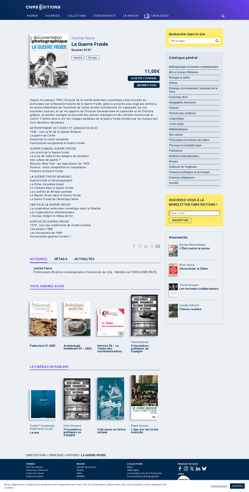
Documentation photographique (143, 476)
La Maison (131, 15)
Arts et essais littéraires (183, 72)
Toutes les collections (37, 470)
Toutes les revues (35, 473)
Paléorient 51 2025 (42, 345)
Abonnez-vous (147, 85)
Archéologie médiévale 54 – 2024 (77, 347)
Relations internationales (184, 156)
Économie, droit (178, 97)
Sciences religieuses (182, 177)
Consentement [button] (219, 486)
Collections (77, 15)
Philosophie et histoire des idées (189, 140)
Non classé (176, 134)
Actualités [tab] (85, 259)
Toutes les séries (34, 476)
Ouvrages (52, 15)
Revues (93, 57)
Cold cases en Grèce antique (111, 431)
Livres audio (176, 124)
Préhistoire (175, 150)
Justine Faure (83, 37)
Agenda (32, 15)
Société (173, 183)
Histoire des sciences (182, 113)
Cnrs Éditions (36, 455)
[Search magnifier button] (223, 16)
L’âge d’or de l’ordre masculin (144, 431)
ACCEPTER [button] (237, 486)
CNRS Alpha (133, 470)
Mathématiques (178, 129)
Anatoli (80, 470)
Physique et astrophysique (185, 145)
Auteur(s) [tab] (38, 259)
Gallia (79, 473)
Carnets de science (86, 467)
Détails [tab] (61, 259)
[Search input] (192, 41)
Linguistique (176, 118)
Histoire (78, 57)
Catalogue (56, 455)
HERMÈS (81, 476)
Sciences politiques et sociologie (189, 172)
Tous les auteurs (34, 467)
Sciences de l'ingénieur (183, 166)
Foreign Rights (105, 15)
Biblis (130, 467)
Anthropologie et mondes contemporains (193, 66)
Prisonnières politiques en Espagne (140, 348)
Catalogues (160, 15)
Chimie (173, 83)
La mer (34, 432)
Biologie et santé (179, 77)
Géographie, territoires (182, 102)
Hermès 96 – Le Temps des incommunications (109, 348)
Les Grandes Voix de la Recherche (144, 473)
